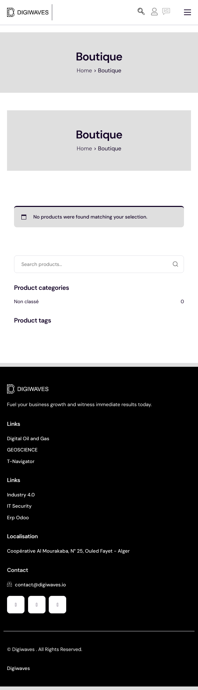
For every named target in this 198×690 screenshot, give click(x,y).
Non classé (26, 302)
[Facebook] (16, 604)
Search (175, 264)
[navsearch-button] (141, 12)
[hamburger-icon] (187, 12)
